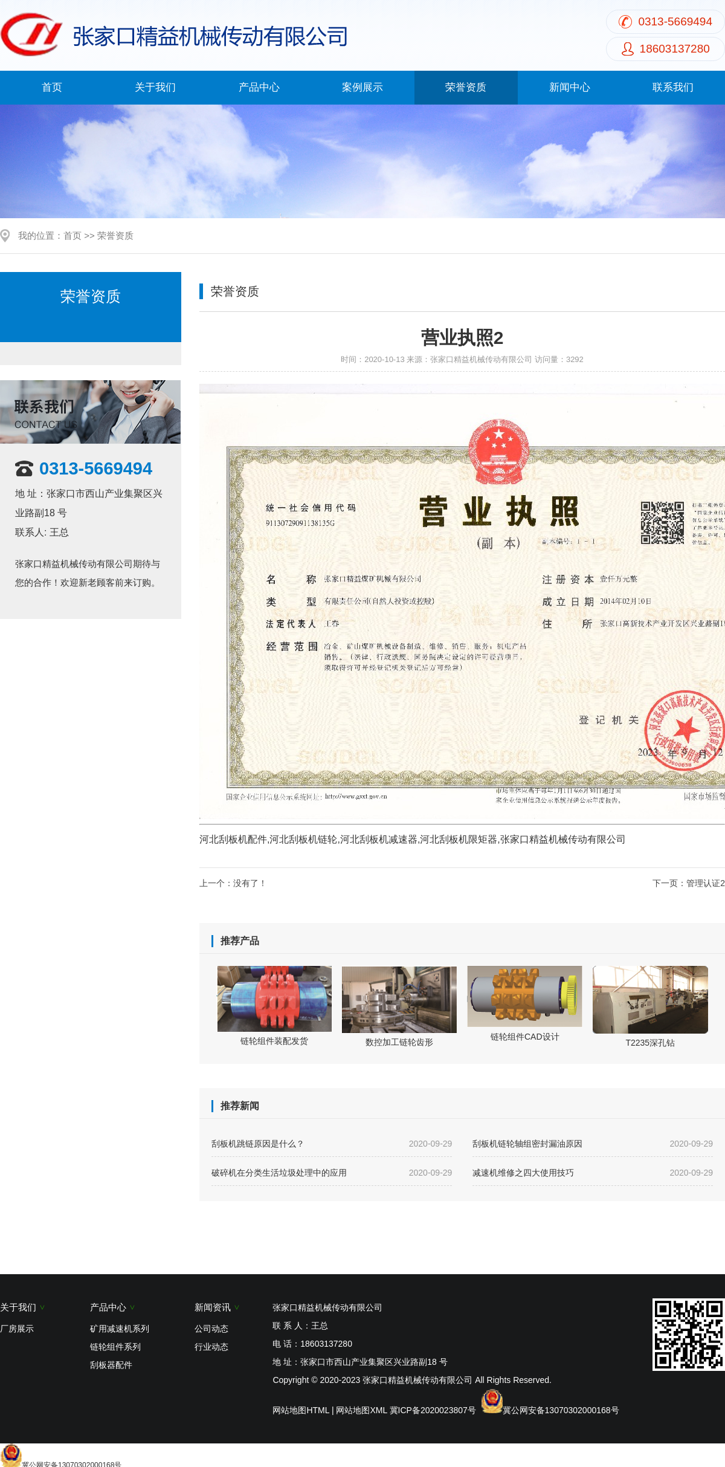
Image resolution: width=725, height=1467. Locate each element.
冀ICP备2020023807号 (433, 1410)
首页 (52, 87)
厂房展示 (17, 1328)
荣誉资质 (465, 87)
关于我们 (155, 87)
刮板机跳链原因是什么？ (331, 1143)
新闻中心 (569, 87)
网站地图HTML (300, 1410)
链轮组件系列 (115, 1347)
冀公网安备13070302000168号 (561, 1410)
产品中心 (259, 87)
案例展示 (362, 87)
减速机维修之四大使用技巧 (592, 1172)
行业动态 (211, 1347)
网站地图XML (361, 1410)
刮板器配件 (111, 1365)
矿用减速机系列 (119, 1328)
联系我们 (673, 87)
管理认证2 (705, 883)
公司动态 (211, 1328)
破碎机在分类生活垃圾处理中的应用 (331, 1172)
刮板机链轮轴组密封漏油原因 (592, 1143)
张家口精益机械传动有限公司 (481, 359)
